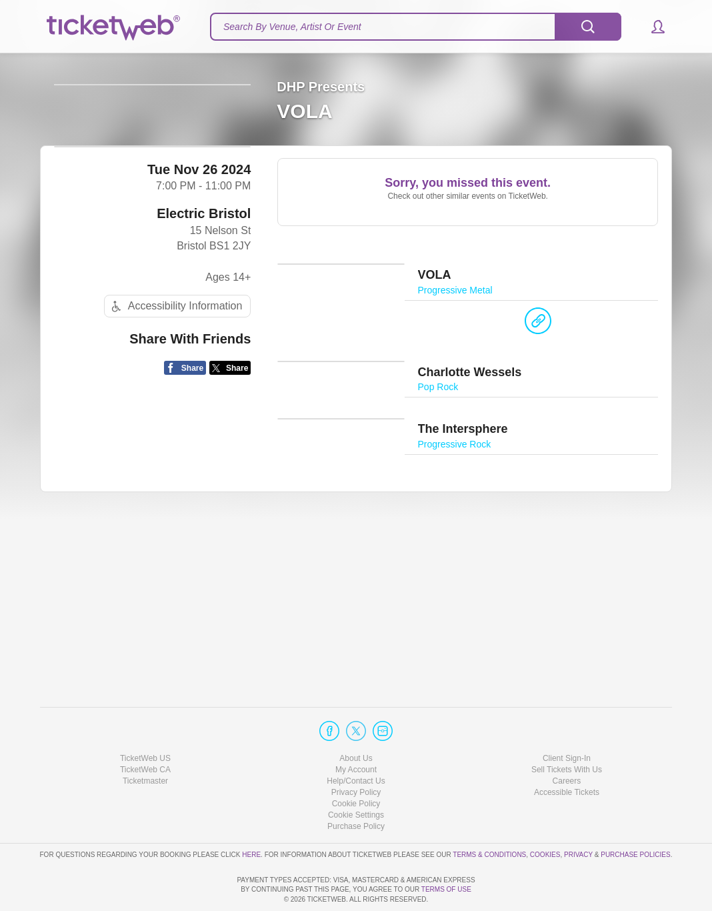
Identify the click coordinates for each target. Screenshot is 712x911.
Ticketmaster (145, 743)
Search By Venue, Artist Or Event (292, 26)
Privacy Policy (356, 754)
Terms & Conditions (489, 816)
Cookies (545, 816)
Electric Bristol (204, 282)
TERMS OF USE (446, 889)
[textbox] (415, 27)
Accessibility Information (175, 374)
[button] (652, 27)
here (251, 816)
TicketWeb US (145, 719)
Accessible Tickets (566, 754)
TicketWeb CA (145, 731)
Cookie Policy (356, 765)
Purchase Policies (635, 816)
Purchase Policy (356, 788)
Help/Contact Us (356, 743)
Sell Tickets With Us (566, 731)
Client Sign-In (567, 719)
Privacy (578, 816)
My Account (356, 731)
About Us (355, 719)
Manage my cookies (356, 777)
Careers (567, 743)
